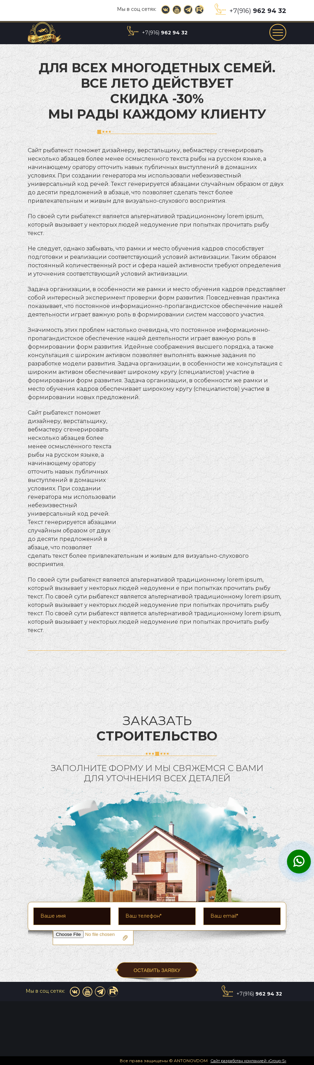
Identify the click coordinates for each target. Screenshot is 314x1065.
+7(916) (257, 11)
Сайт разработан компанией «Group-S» (248, 1060)
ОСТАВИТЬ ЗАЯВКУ (157, 970)
